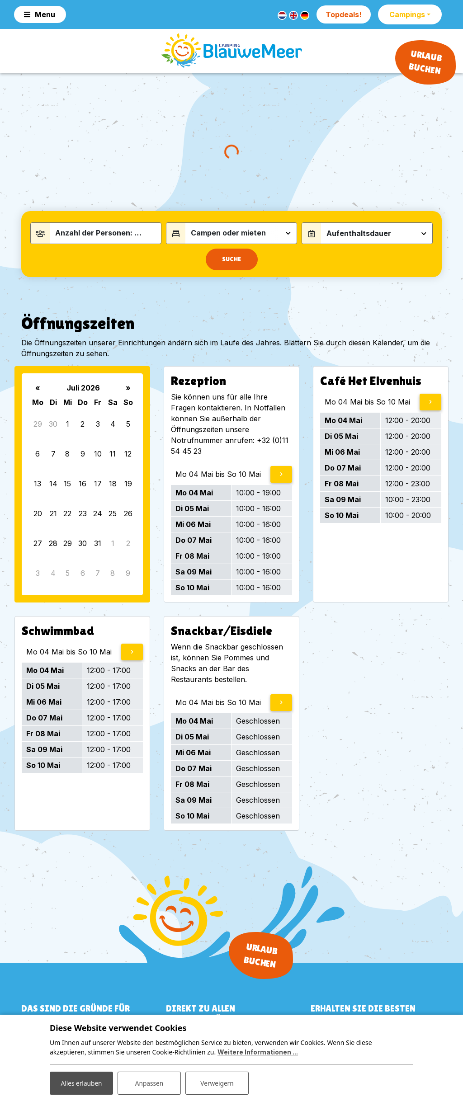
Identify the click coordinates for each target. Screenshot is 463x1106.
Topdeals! (344, 14)
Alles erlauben (81, 1082)
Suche (231, 263)
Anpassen (149, 1082)
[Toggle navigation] (40, 14)
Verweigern (217, 1082)
